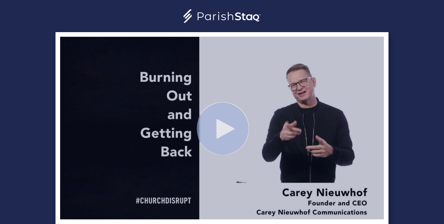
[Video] (222, 128)
